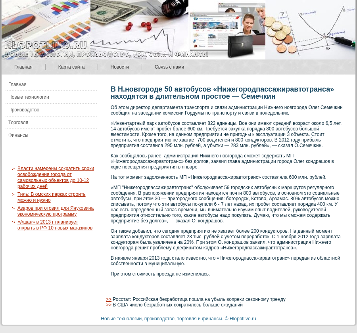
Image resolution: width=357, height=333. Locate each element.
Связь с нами (169, 67)
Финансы (18, 135)
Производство (23, 110)
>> (108, 299)
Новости (120, 67)
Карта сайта (71, 67)
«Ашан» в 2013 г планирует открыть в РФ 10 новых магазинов (54, 225)
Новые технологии (28, 97)
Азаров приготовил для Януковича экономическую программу (55, 211)
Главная (23, 67)
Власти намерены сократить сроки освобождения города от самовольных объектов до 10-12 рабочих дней (55, 177)
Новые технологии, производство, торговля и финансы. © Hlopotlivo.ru (178, 319)
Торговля (18, 122)
